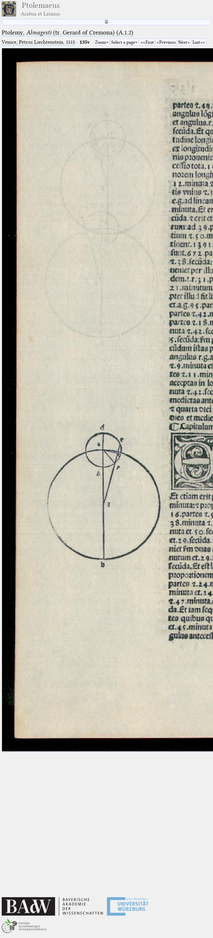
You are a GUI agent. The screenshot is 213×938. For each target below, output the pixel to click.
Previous (167, 42)
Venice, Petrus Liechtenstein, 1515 (38, 42)
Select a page (123, 42)
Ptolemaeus (40, 9)
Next (182, 42)
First (149, 42)
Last (196, 42)
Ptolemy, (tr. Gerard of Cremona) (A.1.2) (67, 32)
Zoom (100, 42)
